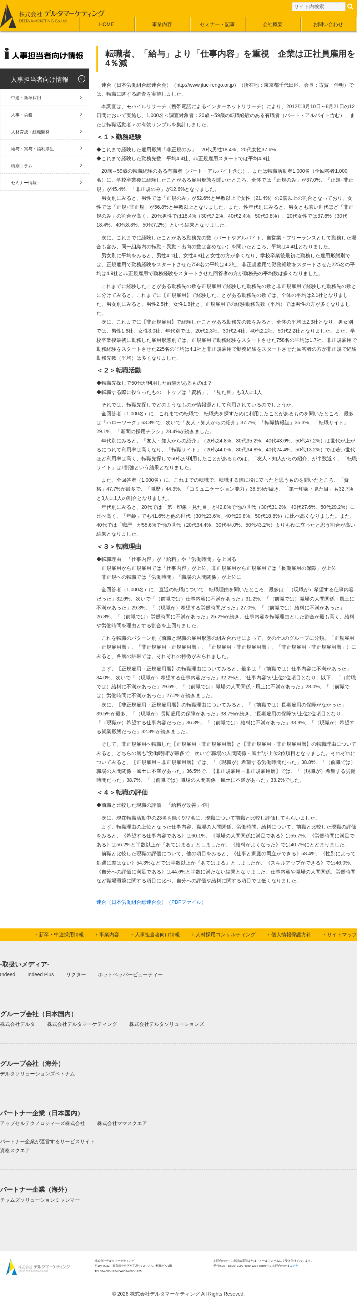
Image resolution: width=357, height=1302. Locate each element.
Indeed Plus (40, 974)
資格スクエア (15, 1150)
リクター (76, 974)
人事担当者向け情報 (40, 79)
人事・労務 (21, 114)
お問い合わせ (328, 24)
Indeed (7, 974)
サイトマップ (342, 934)
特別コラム (21, 165)
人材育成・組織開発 (30, 132)
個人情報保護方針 (291, 934)
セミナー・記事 (217, 24)
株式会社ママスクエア (122, 1123)
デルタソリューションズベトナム (37, 1073)
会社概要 (273, 24)
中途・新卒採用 (26, 97)
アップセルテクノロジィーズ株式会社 (42, 1123)
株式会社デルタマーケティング (82, 1024)
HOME (106, 24)
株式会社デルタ (17, 1024)
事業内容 (162, 24)
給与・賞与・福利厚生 (32, 148)
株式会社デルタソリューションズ (166, 1024)
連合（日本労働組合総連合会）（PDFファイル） (151, 902)
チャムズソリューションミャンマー (40, 1200)
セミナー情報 (24, 182)
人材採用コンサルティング (226, 934)
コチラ (294, 1265)
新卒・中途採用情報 (61, 934)
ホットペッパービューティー (130, 974)
